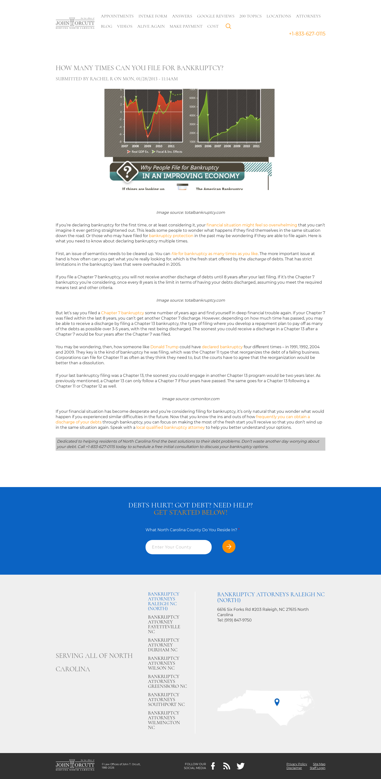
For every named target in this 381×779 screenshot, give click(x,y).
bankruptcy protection (171, 235)
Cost (212, 26)
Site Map (319, 764)
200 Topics (250, 16)
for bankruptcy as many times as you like (214, 253)
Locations (279, 16)
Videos (124, 26)
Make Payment (186, 26)
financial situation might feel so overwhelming (252, 225)
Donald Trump (164, 347)
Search (229, 27)
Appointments (117, 16)
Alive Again (151, 26)
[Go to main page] (75, 23)
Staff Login (317, 768)
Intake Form (153, 16)
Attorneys (308, 16)
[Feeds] (226, 766)
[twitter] (240, 766)
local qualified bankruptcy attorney (170, 427)
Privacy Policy (296, 764)
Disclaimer (294, 768)
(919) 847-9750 (238, 620)
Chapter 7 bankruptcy (122, 313)
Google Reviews (215, 16)
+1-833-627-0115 (307, 33)
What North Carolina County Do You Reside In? (193, 530)
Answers (182, 16)
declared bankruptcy (222, 347)
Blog (106, 26)
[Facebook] (212, 766)
